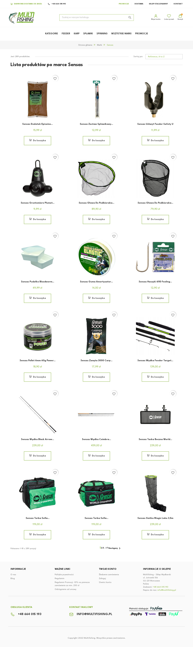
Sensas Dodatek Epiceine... (37, 124)
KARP (77, 34)
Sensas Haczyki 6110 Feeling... (155, 282)
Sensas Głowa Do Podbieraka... (96, 203)
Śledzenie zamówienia (109, 575)
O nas (13, 575)
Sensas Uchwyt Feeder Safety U (155, 124)
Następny (115, 548)
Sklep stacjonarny (158, 4)
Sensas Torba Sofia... (37, 518)
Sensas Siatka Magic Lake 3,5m (155, 518)
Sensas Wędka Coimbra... (96, 439)
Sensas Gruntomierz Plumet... (37, 203)
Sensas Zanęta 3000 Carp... (96, 360)
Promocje (124, 4)
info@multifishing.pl (167, 590)
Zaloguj (102, 578)
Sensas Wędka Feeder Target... (155, 360)
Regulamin (59, 578)
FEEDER (66, 34)
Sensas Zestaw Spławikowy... (96, 124)
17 (107, 548)
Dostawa (139, 4)
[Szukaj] (97, 17)
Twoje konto (107, 569)
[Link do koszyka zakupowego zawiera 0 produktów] (180, 17)
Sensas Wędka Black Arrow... (37, 439)
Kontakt (178, 4)
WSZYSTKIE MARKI (121, 34)
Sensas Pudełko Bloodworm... (37, 282)
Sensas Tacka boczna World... (155, 439)
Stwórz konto (105, 582)
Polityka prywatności (64, 575)
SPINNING (102, 34)
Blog (13, 578)
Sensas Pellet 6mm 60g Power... (37, 360)
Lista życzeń (169, 17)
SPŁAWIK (88, 34)
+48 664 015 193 (57, 4)
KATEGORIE (51, 34)
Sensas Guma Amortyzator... (96, 282)
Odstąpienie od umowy (65, 589)
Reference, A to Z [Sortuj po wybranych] (156, 57)
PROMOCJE (141, 34)
